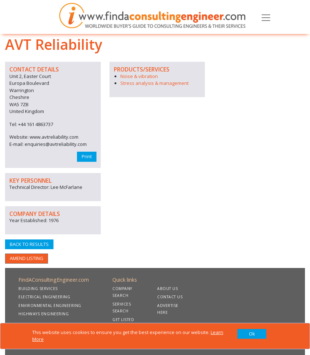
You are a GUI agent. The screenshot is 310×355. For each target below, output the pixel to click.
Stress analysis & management (154, 83)
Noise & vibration (139, 76)
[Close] (251, 334)
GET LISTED (123, 319)
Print (87, 156)
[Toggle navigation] (266, 17)
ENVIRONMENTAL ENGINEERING (49, 305)
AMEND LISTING (26, 258)
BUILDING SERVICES (38, 288)
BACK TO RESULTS (29, 244)
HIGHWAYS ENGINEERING (43, 313)
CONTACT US (169, 296)
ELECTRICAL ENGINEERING (44, 296)
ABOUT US (167, 288)
